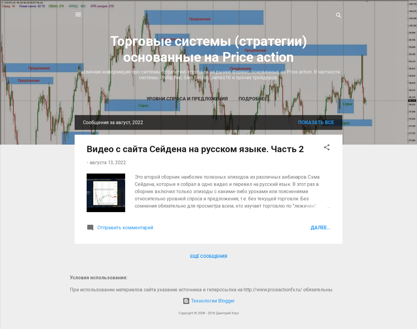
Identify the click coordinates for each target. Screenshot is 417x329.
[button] (326, 148)
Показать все (316, 122)
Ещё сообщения (208, 256)
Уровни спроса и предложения (187, 99)
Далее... (320, 227)
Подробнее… (255, 99)
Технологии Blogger (209, 301)
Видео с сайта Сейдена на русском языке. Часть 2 (195, 149)
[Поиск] (338, 16)
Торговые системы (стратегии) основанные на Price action (208, 49)
